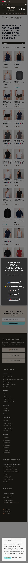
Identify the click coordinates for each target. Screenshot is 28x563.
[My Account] (21, 9)
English (6, 1)
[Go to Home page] (11, 9)
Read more (14, 557)
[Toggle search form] (19, 9)
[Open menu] (4, 9)
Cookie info (20, 557)
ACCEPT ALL (7, 557)
